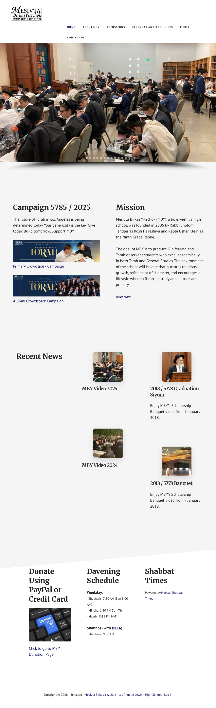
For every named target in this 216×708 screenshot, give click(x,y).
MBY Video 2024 (100, 465)
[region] (108, 107)
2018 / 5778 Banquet (171, 483)
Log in (168, 695)
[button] (6, 102)
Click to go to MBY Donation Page (50, 648)
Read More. (123, 297)
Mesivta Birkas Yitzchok (39, 14)
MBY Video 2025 (99, 389)
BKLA (116, 628)
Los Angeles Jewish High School (140, 695)
